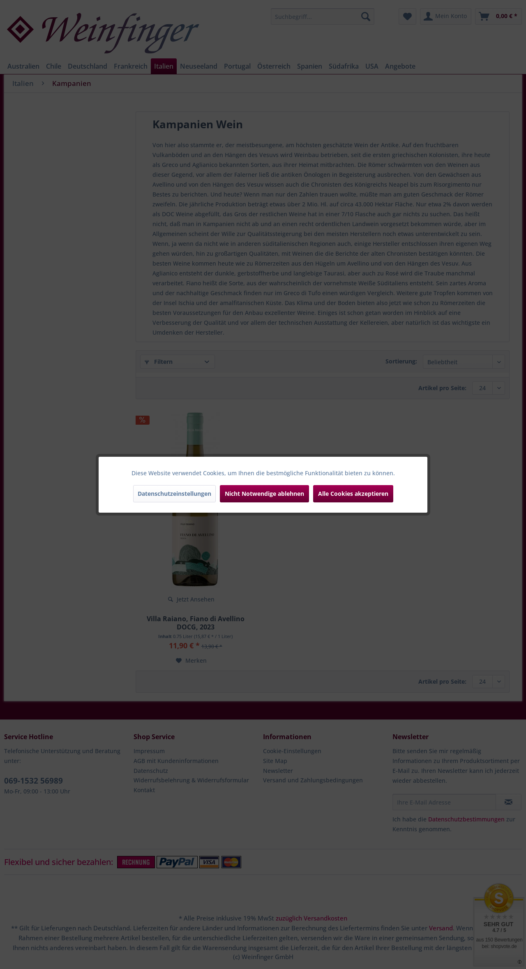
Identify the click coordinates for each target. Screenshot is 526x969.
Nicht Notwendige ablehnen (264, 493)
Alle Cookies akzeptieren (353, 493)
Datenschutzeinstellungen (174, 493)
